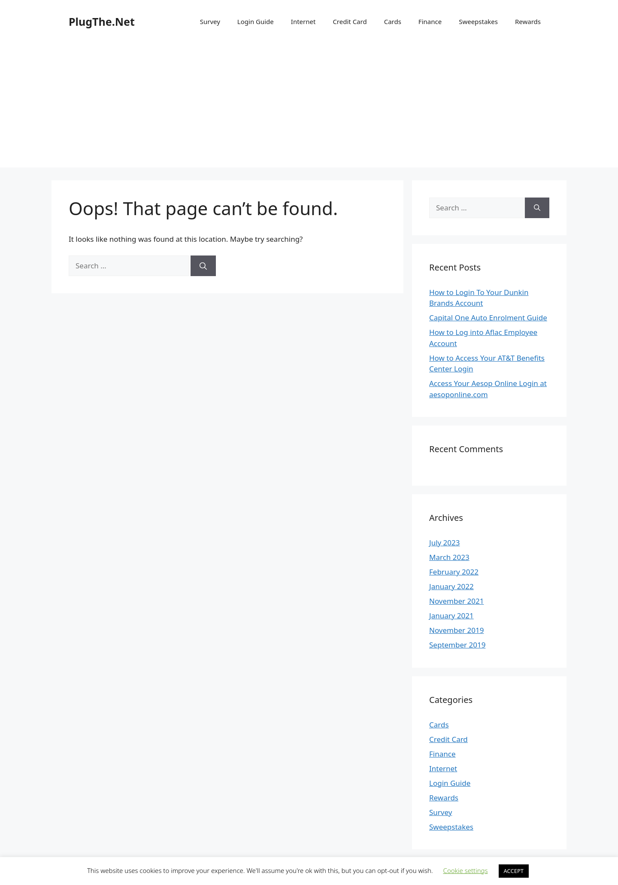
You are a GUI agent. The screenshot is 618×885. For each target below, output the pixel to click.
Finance (430, 21)
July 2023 (444, 542)
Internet (303, 21)
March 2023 (449, 557)
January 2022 (451, 586)
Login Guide (255, 21)
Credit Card (350, 21)
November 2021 (456, 601)
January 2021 (451, 615)
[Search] (203, 265)
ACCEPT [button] (514, 871)
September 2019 (457, 645)
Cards (392, 21)
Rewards (528, 21)
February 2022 (454, 572)
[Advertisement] (309, 107)
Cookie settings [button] (465, 870)
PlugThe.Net (102, 21)
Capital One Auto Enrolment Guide (488, 317)
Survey (210, 21)
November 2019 (456, 630)
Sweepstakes (478, 21)
